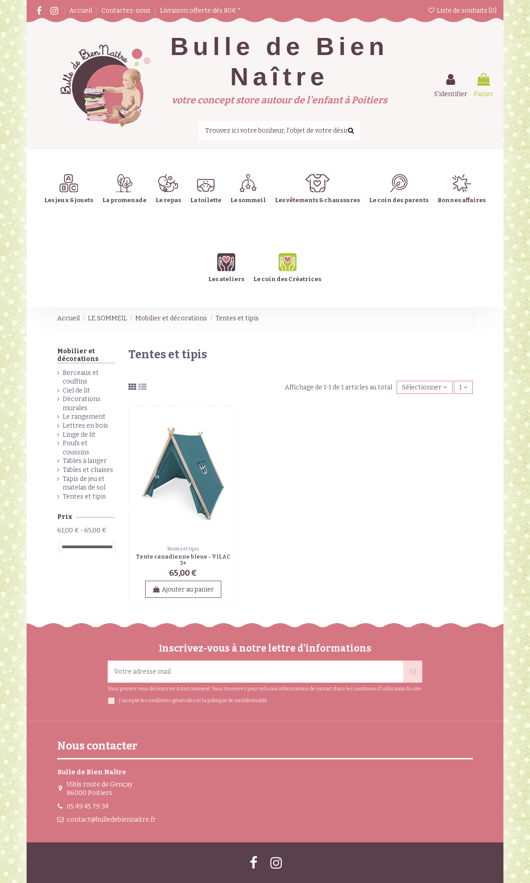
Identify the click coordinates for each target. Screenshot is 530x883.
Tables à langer (85, 461)
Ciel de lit (76, 390)
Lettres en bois (85, 426)
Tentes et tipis (84, 496)
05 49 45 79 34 (88, 806)
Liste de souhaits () (462, 10)
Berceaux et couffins (81, 377)
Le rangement (84, 417)
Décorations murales (82, 403)
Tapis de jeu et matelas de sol (84, 483)
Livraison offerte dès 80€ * (200, 10)
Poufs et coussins (76, 447)
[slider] (60, 546)
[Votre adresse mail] (255, 672)
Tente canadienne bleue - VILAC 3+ (183, 560)
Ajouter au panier (183, 589)
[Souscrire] (412, 672)
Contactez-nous (126, 10)
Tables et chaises (88, 470)
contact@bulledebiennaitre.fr (111, 819)
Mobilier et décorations (78, 355)
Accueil (81, 10)
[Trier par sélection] (424, 387)
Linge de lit (79, 435)
